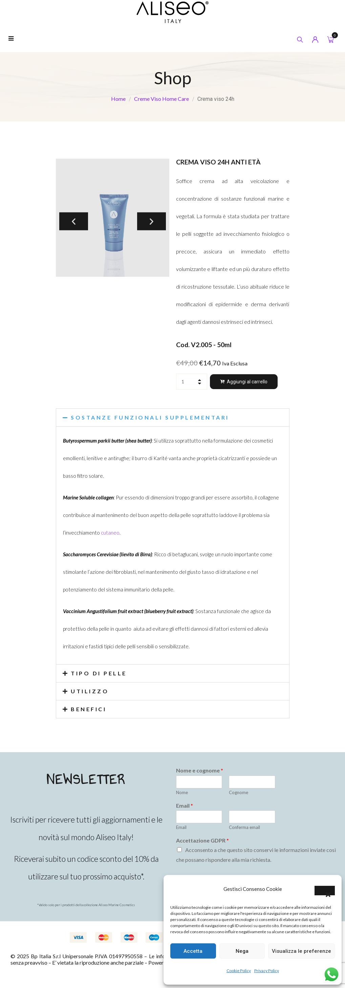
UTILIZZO (90, 691)
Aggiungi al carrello (247, 381)
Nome (182, 792)
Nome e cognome (199, 770)
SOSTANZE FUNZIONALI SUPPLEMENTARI (150, 417)
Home (118, 98)
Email (184, 805)
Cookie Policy (239, 970)
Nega (242, 951)
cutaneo (110, 533)
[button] (325, 890)
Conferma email (244, 827)
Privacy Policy (266, 970)
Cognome (238, 792)
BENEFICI (89, 709)
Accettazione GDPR (202, 840)
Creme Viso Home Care (161, 98)
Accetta (193, 951)
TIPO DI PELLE (99, 673)
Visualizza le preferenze (301, 951)
